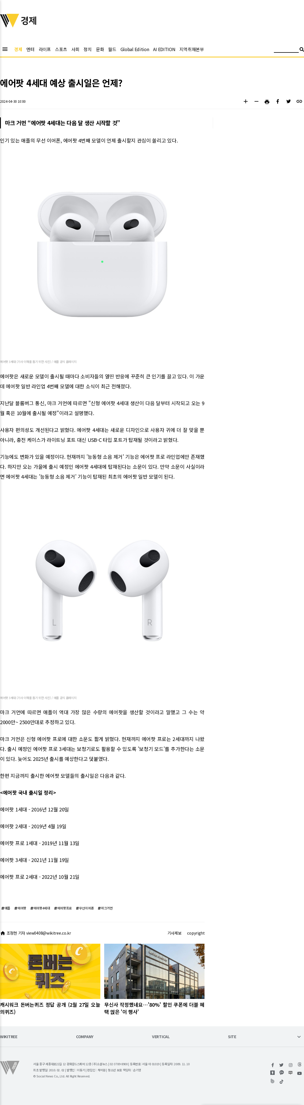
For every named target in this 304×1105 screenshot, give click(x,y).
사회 (75, 49)
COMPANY (84, 1037)
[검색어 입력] (286, 50)
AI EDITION (164, 49)
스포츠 (61, 49)
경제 (18, 49)
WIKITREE (8, 1037)
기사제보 (174, 933)
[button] (245, 102)
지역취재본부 (191, 49)
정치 (87, 49)
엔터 (30, 49)
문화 (100, 49)
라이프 (45, 49)
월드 (112, 49)
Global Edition (134, 49)
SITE (232, 1037)
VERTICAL (161, 1037)
